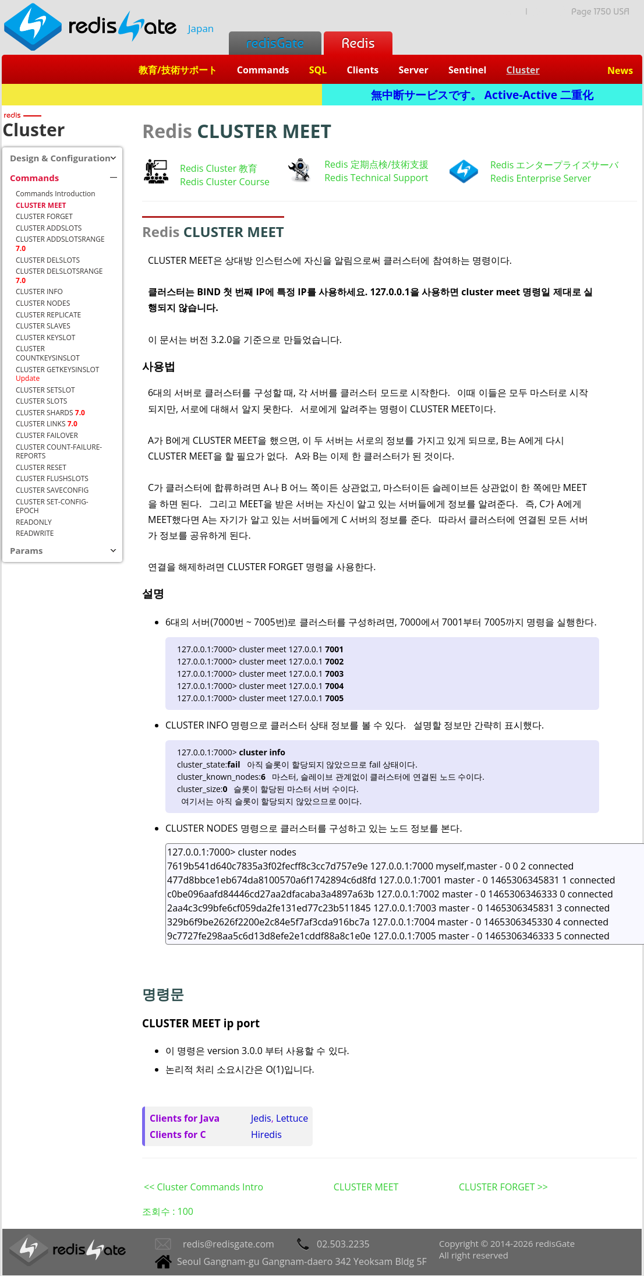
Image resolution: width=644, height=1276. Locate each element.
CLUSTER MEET (366, 1186)
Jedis (261, 1118)
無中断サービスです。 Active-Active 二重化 (482, 94)
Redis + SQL (161, 94)
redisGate (275, 42)
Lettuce (292, 1118)
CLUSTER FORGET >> (503, 1186)
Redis (357, 42)
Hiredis (266, 1134)
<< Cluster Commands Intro (203, 1186)
